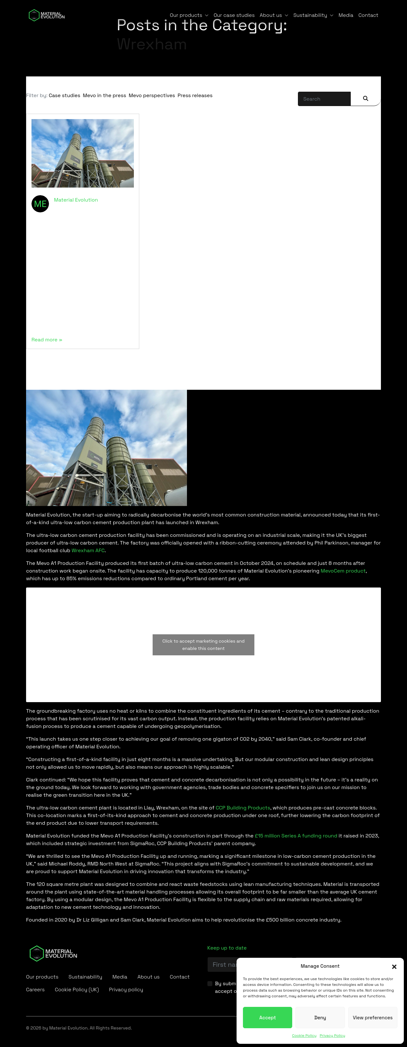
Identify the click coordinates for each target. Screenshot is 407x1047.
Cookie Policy (304, 1035)
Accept (267, 1018)
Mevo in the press (104, 95)
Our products (186, 15)
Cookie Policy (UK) (77, 989)
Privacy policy (126, 989)
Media (346, 15)
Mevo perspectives (152, 95)
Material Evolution (76, 199)
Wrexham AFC (88, 550)
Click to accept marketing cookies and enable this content (203, 644)
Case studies (64, 95)
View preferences (373, 1018)
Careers (35, 989)
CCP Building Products (243, 807)
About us (271, 15)
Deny (320, 1018)
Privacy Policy (332, 1035)
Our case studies (234, 15)
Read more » (46, 339)
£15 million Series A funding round (296, 835)
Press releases (195, 95)
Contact (368, 15)
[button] (394, 966)
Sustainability (310, 15)
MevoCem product (343, 570)
